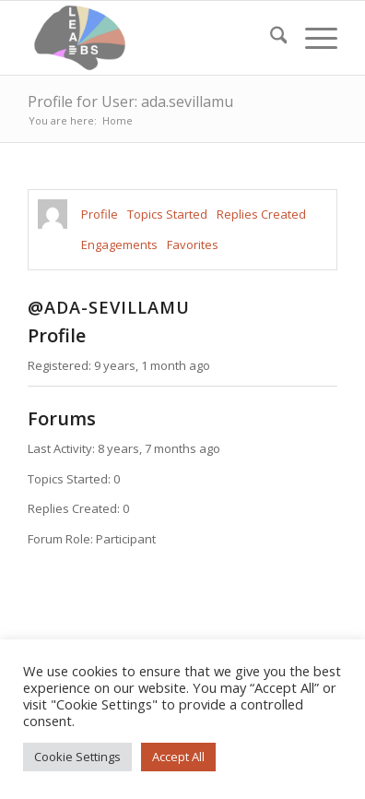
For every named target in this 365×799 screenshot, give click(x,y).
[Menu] (312, 38)
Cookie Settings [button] (77, 756)
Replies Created (261, 214)
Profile (99, 214)
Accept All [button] (178, 756)
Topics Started (167, 214)
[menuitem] (270, 38)
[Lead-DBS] (152, 38)
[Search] (270, 38)
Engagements (119, 244)
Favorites (192, 244)
